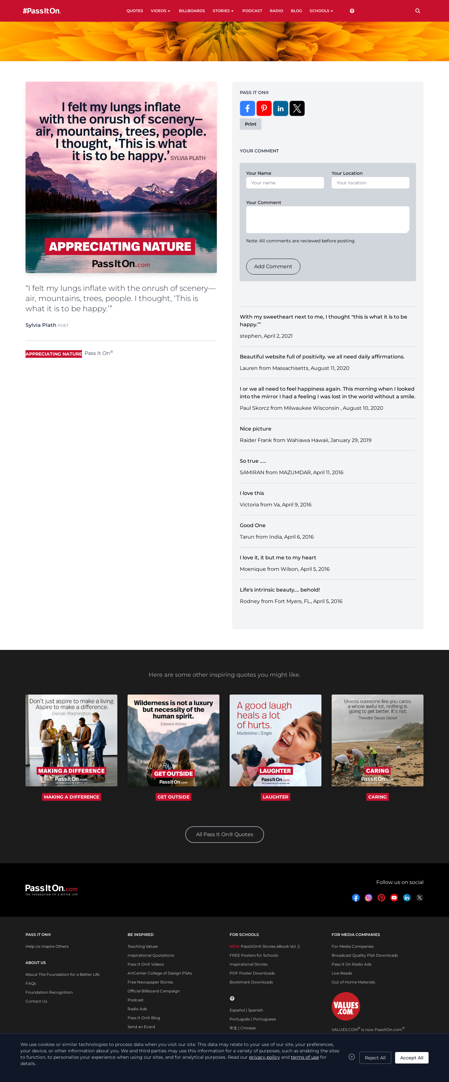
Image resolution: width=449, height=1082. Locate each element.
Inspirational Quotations (151, 955)
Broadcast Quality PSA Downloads (365, 955)
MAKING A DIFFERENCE (71, 797)
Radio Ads (137, 1008)
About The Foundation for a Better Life (62, 974)
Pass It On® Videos (146, 964)
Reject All (375, 1058)
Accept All (411, 1058)
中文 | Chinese (243, 1028)
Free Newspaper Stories (150, 982)
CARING (377, 797)
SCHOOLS (322, 10)
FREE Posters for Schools (254, 955)
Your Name (258, 173)
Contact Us (36, 1001)
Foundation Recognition (49, 992)
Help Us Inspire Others (47, 946)
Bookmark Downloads (251, 982)
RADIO (276, 10)
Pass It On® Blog (144, 1017)
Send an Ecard (141, 1026)
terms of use (305, 1057)
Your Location (347, 173)
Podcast (136, 999)
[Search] (418, 11)
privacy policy (264, 1057)
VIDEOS (161, 10)
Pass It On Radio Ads (352, 964)
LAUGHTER (275, 797)
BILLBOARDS (192, 10)
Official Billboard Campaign (154, 991)
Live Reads (342, 973)
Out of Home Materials (353, 982)
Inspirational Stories (249, 964)
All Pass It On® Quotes (224, 834)
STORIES (224, 10)
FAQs (31, 983)
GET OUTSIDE (173, 797)
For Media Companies (353, 946)
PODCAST (252, 10)
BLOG (296, 10)
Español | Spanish (246, 1010)
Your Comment (263, 202)
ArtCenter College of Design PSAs (160, 973)
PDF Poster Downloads (252, 973)
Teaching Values (143, 946)
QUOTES (135, 10)
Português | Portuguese (253, 1019)
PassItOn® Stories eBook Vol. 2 (265, 946)
